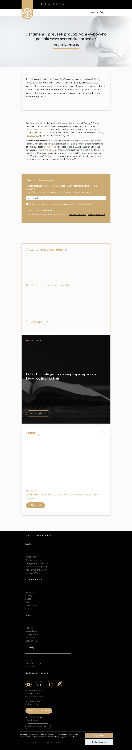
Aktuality (73, 44)
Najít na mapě (35, 726)
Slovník (29, 608)
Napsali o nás (32, 631)
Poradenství (31, 556)
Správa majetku (33, 560)
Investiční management (36, 566)
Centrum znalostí (33, 579)
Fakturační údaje (33, 663)
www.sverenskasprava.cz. (38, 129)
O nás (28, 615)
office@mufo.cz (32, 720)
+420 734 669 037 (99, 12)
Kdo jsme (30, 628)
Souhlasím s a (61, 204)
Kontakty (29, 647)
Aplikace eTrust (32, 573)
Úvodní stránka (43, 535)
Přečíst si (36, 505)
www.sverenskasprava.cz (61, 86)
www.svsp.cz (77, 93)
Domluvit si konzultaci (39, 710)
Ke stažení (30, 637)
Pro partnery (31, 634)
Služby (28, 544)
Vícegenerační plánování (37, 563)
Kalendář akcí (32, 605)
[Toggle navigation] (106, 4)
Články (28, 595)
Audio (28, 599)
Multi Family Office (52, 4)
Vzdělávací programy (36, 570)
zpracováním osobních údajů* (79, 204)
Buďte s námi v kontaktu (36, 673)
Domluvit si (37, 321)
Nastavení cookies (99, 742)
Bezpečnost (31, 641)
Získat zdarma (38, 413)
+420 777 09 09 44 (33, 717)
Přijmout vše (99, 736)
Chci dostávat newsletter (40, 210)
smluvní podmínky (96, 214)
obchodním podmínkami (51, 204)
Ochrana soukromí (77, 214)
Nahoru (29, 535)
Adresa (28, 660)
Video (28, 602)
